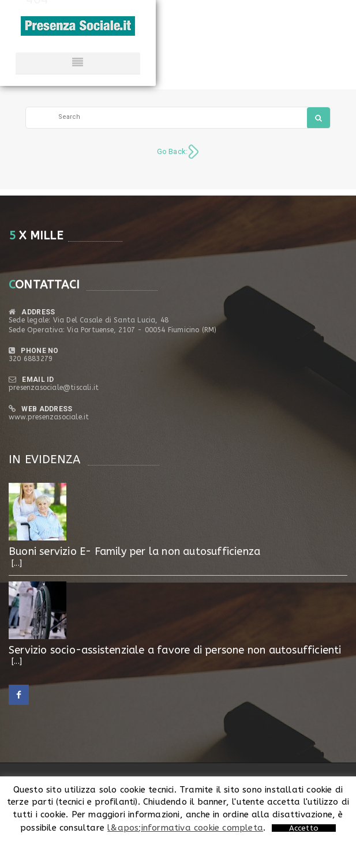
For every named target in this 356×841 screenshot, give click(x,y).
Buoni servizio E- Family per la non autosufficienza (134, 551)
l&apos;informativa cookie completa (185, 828)
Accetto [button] (303, 828)
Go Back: (172, 151)
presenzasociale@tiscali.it (54, 388)
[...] (17, 563)
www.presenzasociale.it (49, 417)
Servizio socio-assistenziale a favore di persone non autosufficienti (175, 650)
